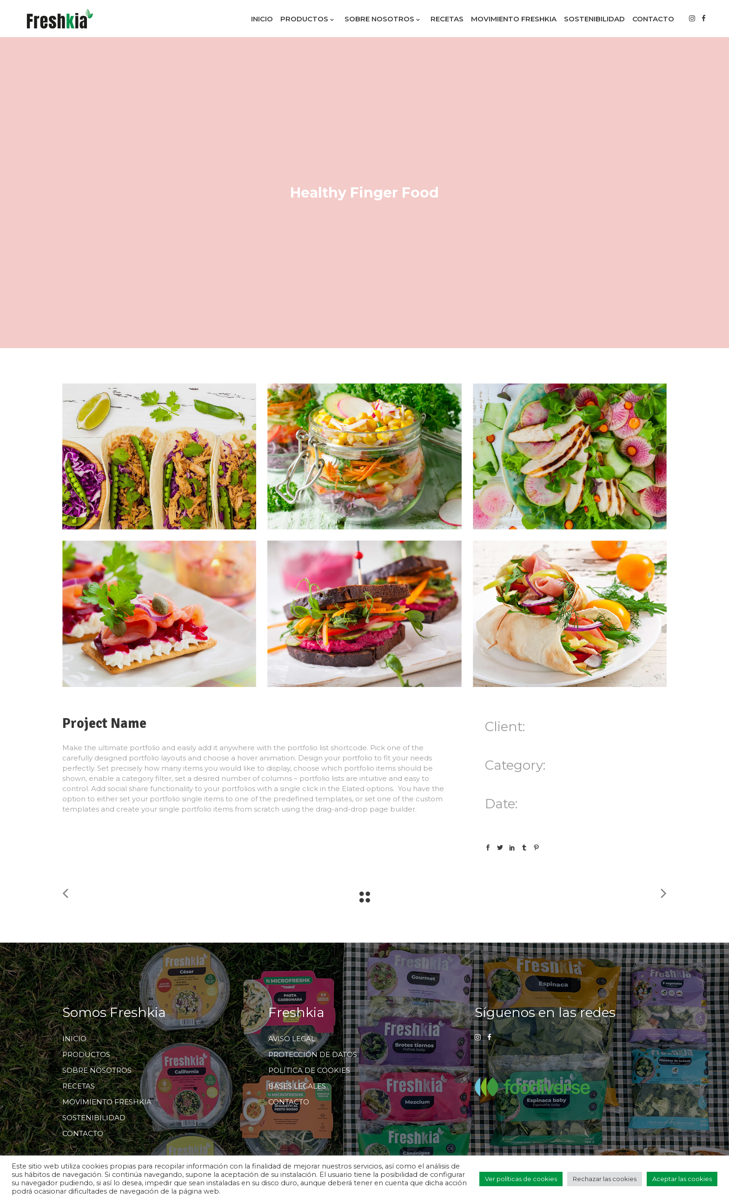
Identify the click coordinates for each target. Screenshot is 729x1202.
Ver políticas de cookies (521, 1178)
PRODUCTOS (86, 1054)
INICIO (74, 1038)
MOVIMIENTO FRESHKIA (107, 1101)
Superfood (524, 781)
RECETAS (78, 1086)
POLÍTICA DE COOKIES (309, 1070)
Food (494, 781)
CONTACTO (82, 1133)
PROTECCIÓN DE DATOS (312, 1054)
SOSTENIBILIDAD (94, 1117)
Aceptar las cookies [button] (682, 1178)
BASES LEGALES (297, 1086)
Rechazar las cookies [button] (604, 1178)
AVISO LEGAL (291, 1038)
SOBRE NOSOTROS (97, 1070)
